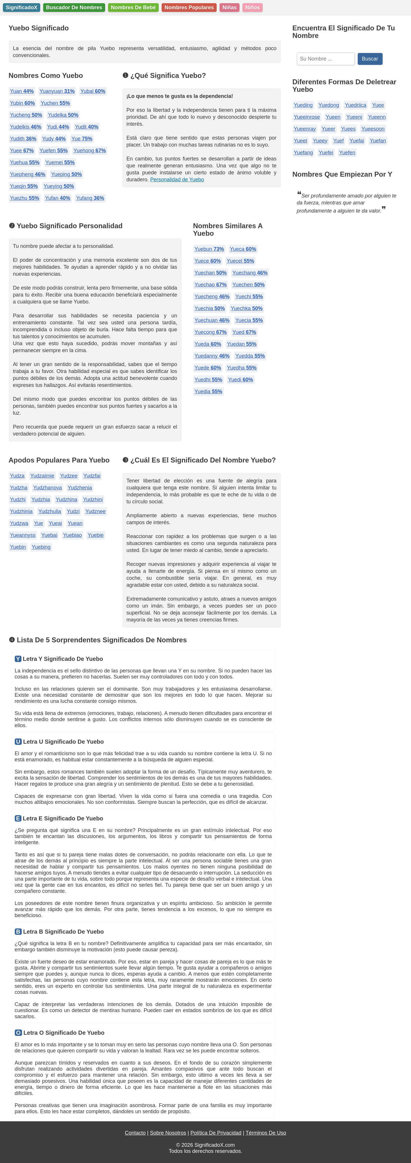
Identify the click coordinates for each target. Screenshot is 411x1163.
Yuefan (378, 141)
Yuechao (211, 285)
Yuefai (357, 141)
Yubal (93, 91)
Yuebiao (72, 535)
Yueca (243, 249)
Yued (244, 332)
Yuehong (90, 150)
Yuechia (210, 308)
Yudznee (95, 511)
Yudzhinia (21, 511)
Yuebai (49, 535)
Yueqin (24, 186)
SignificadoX (21, 7)
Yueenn (377, 117)
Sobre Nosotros (168, 1133)
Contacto (135, 1133)
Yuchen (55, 103)
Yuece (208, 261)
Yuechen (249, 285)
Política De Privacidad (215, 1133)
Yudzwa (19, 523)
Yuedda (250, 356)
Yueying (59, 186)
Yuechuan (212, 320)
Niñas (229, 7)
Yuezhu (24, 198)
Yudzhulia (50, 511)
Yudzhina (66, 499)
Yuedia (208, 391)
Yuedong (329, 105)
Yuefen (54, 150)
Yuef (338, 141)
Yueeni (354, 117)
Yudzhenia (80, 488)
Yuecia (249, 320)
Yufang (90, 198)
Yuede (208, 368)
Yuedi (240, 380)
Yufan (57, 198)
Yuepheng (27, 174)
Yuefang (303, 153)
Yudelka (63, 115)
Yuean (75, 523)
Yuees (348, 129)
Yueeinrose (307, 117)
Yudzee (69, 476)
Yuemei (60, 162)
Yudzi (73, 511)
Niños (252, 7)
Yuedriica (355, 105)
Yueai (55, 523)
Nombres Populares (189, 7)
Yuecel (240, 261)
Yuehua (25, 162)
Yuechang (250, 273)
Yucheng (26, 115)
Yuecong (211, 332)
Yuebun (209, 249)
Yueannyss (23, 535)
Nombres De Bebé (133, 7)
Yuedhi (208, 380)
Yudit (86, 127)
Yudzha (19, 488)
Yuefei (326, 153)
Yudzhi (18, 499)
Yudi (58, 127)
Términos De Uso (266, 1133)
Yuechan (211, 273)
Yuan (22, 91)
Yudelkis (25, 127)
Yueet (300, 141)
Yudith (23, 139)
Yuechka (247, 308)
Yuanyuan (57, 91)
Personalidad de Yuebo (177, 179)
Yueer (328, 129)
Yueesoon (373, 129)
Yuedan (242, 344)
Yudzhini (93, 499)
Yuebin (18, 547)
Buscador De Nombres (74, 7)
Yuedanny (212, 356)
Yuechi (249, 296)
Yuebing (41, 547)
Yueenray (305, 129)
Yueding (303, 105)
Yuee (22, 150)
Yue (82, 139)
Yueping (66, 174)
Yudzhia (41, 499)
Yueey (320, 141)
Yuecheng (212, 296)
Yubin (22, 103)
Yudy (54, 139)
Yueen (333, 117)
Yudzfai (92, 476)
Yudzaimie (42, 476)
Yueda (208, 344)
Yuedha (242, 368)
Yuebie (96, 535)
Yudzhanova (47, 488)
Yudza (17, 476)
